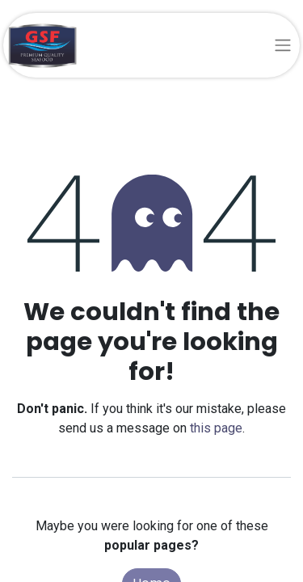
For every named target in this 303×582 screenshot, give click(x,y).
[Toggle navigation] (283, 45)
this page (216, 428)
